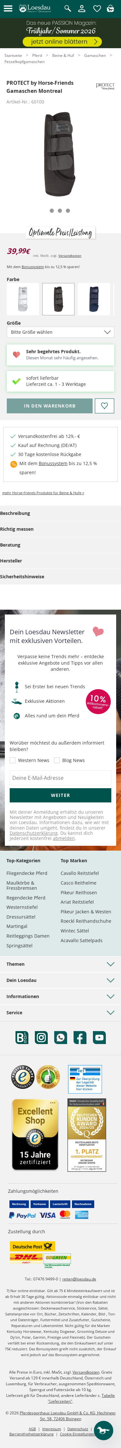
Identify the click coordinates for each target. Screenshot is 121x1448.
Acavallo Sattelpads (82, 940)
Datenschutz (77, 1428)
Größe (25, 323)
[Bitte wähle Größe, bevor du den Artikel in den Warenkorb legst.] (50, 405)
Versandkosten (69, 255)
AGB (32, 1428)
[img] (110, 10)
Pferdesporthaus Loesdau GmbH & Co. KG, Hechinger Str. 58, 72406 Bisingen (68, 1415)
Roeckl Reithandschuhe (86, 921)
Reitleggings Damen (28, 936)
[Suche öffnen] (67, 9)
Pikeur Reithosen (79, 892)
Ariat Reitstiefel (77, 902)
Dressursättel (20, 917)
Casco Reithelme (78, 883)
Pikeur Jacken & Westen (86, 912)
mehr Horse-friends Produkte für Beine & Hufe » (43, 492)
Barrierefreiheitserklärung (31, 1434)
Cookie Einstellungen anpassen (86, 1434)
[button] (8, 9)
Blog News (73, 760)
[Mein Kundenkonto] (81, 12)
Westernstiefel (22, 907)
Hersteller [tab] (11, 561)
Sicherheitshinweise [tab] (22, 576)
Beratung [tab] (10, 545)
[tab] (52, 211)
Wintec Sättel (75, 931)
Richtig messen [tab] (17, 529)
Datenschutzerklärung (34, 833)
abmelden (64, 838)
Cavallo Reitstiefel (80, 873)
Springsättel (19, 945)
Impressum (51, 1428)
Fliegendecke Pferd (26, 873)
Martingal (16, 926)
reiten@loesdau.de (79, 1279)
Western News (33, 760)
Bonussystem (33, 266)
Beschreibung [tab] (15, 513)
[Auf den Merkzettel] (104, 405)
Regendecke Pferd (25, 898)
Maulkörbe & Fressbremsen (21, 885)
